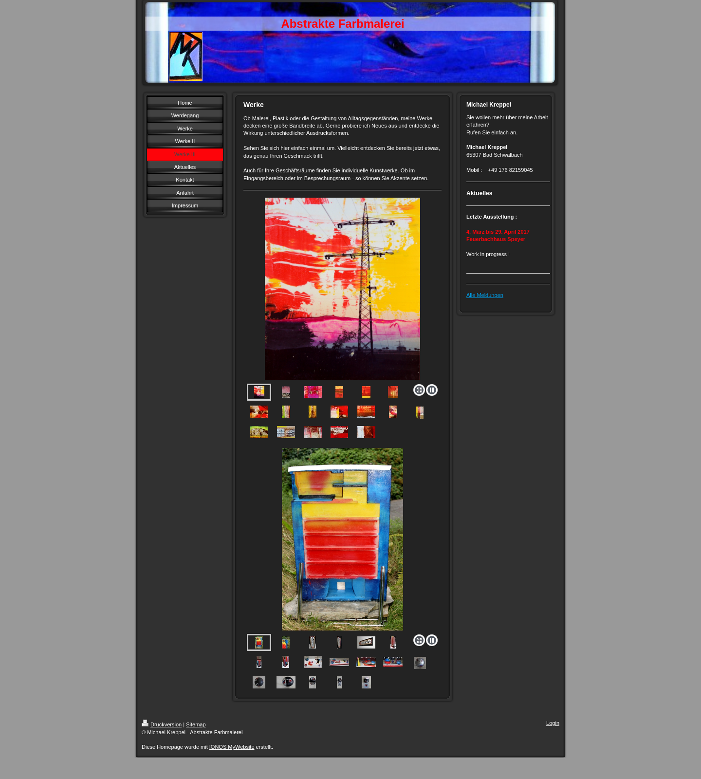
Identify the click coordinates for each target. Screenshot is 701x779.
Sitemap (195, 724)
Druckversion (162, 724)
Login (552, 723)
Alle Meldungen (484, 295)
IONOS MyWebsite (232, 747)
